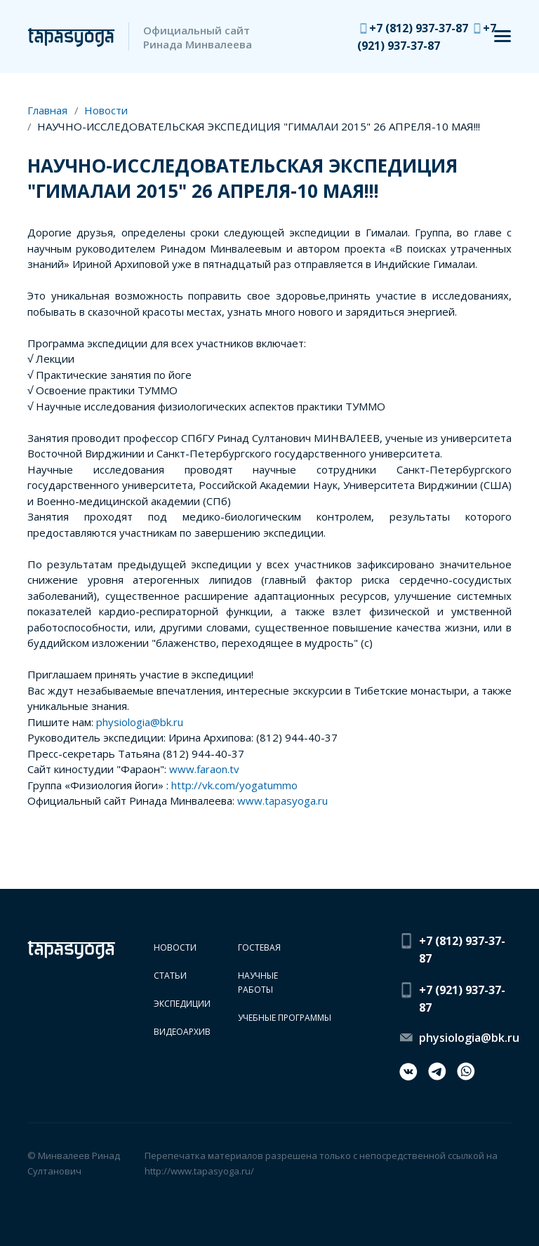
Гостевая (259, 947)
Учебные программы (284, 1018)
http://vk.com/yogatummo (234, 785)
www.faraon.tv (204, 769)
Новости (106, 110)
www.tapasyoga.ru (282, 800)
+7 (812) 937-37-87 (420, 28)
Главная (47, 110)
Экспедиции (182, 1004)
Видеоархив (182, 1032)
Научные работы (258, 983)
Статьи (170, 976)
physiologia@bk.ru (139, 722)
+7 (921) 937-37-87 (462, 998)
